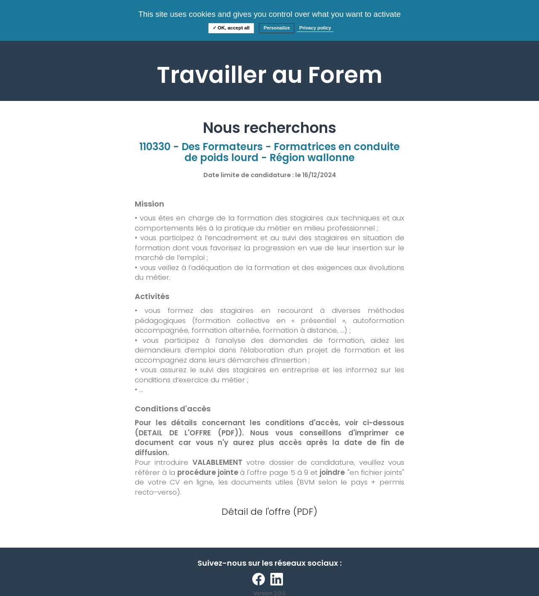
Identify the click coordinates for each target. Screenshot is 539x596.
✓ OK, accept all (231, 27)
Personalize (277, 27)
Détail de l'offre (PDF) (269, 511)
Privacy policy (315, 27)
